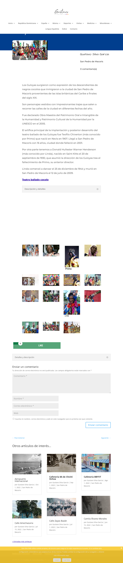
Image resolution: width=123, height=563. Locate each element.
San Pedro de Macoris (91, 61)
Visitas (79, 23)
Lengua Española (52, 29)
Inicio (10, 23)
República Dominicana (27, 23)
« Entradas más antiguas (22, 541)
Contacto (73, 29)
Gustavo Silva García (26, 484)
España (44, 23)
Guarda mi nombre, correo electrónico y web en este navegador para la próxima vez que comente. (54, 419)
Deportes (67, 23)
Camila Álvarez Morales (95, 518)
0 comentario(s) (88, 69)
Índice (64, 29)
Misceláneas (105, 23)
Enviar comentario (98, 425)
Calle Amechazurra (24, 523)
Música (55, 23)
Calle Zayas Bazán (58, 520)
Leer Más (66, 560)
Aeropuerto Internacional (21, 479)
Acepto (56, 560)
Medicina (90, 23)
